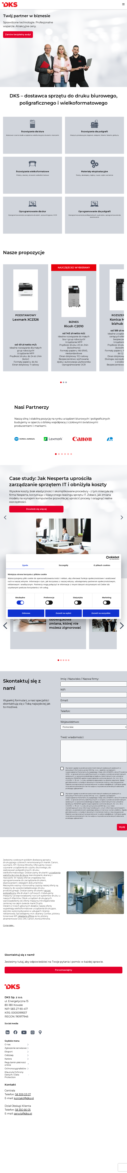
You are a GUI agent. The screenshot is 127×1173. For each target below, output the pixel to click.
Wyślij (122, 827)
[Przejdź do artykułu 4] (66, 660)
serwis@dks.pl (23, 1113)
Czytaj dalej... (8, 925)
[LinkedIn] (8, 1032)
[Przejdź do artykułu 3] (63, 660)
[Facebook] (15, 1032)
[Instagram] (32, 1032)
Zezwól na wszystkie (101, 613)
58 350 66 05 (23, 1109)
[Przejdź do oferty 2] (63, 382)
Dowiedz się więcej (36, 509)
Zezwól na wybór (63, 613)
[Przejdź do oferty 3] (66, 382)
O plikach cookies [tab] (102, 565)
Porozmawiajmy (63, 970)
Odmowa (26, 613)
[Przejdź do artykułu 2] (61, 660)
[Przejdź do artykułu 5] (68, 660)
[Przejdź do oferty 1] (61, 382)
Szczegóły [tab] (63, 565)
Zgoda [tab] (25, 565)
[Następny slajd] (122, 517)
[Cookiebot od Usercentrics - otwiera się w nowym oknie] (108, 558)
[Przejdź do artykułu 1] (58, 660)
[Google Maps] (40, 1032)
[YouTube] (24, 1032)
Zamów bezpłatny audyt (18, 34)
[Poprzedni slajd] (5, 517)
